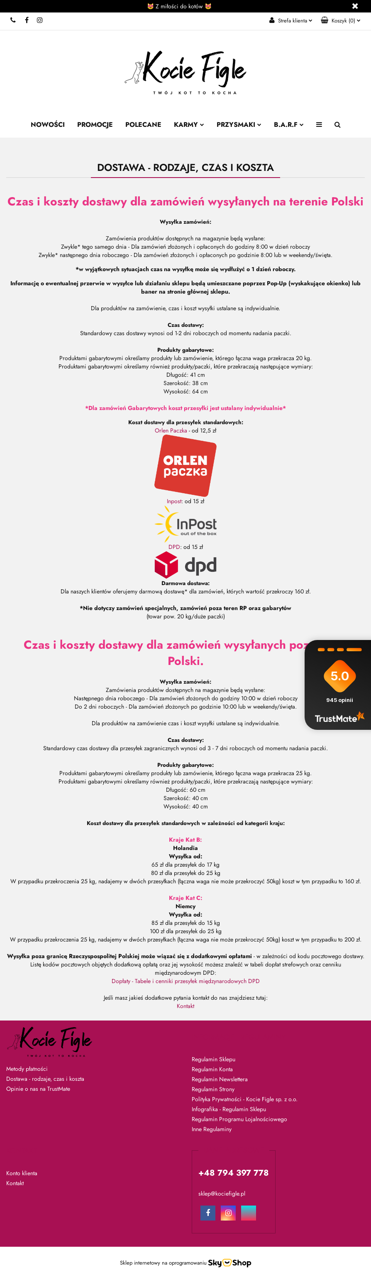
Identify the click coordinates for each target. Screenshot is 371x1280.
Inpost (174, 501)
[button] (341, 20)
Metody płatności (27, 1069)
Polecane (143, 124)
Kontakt (185, 1006)
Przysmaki (239, 124)
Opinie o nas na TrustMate (38, 1089)
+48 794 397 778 (13, 20)
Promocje (95, 124)
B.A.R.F (289, 124)
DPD (174, 547)
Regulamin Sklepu (213, 1059)
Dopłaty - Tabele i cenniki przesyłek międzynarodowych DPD (186, 981)
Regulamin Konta (212, 1069)
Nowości (48, 124)
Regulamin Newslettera (220, 1079)
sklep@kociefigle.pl (221, 1193)
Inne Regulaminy (212, 1129)
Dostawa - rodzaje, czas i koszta (45, 1079)
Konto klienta (21, 1173)
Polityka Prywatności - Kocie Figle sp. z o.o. (245, 1099)
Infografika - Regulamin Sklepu (229, 1109)
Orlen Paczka (171, 430)
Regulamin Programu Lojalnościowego (239, 1119)
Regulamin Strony (213, 1089)
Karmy (189, 124)
